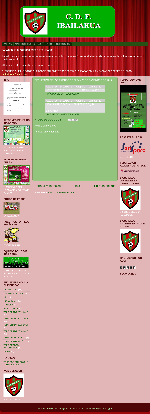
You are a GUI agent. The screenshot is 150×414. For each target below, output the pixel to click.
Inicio (78, 185)
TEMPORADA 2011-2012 (16, 312)
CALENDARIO (11, 289)
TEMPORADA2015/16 (14, 341)
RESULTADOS (11, 308)
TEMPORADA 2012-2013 (16, 318)
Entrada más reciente (48, 185)
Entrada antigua (105, 185)
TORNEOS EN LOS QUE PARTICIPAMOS (16, 363)
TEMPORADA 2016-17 (15, 337)
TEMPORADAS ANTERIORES (11, 346)
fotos (6, 297)
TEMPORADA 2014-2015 (16, 331)
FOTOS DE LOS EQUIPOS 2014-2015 (28, 44)
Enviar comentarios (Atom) (61, 192)
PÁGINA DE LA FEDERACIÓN (62, 93)
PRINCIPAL (8, 44)
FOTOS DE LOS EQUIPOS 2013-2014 (57, 44)
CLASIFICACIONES (13, 293)
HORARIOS (9, 301)
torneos (7, 351)
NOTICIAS (9, 304)
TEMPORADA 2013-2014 (16, 325)
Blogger (108, 408)
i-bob (81, 408)
